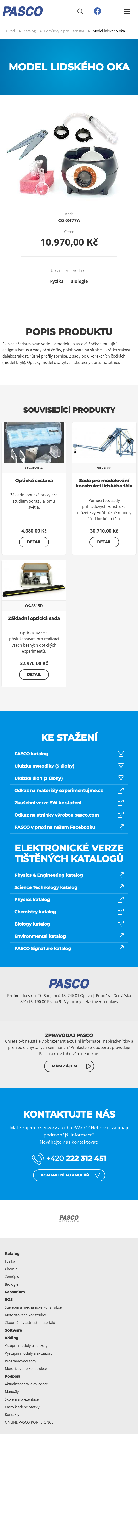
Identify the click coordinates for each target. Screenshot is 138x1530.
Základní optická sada (34, 618)
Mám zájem (64, 1066)
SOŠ (9, 1299)
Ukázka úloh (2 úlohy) (38, 778)
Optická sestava (34, 480)
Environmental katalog (40, 936)
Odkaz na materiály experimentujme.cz (58, 790)
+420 (76, 1158)
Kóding (11, 1338)
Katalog (12, 1253)
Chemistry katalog (35, 912)
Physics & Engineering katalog (48, 875)
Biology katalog (32, 924)
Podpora (12, 1376)
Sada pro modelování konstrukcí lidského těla (104, 483)
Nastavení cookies (101, 1001)
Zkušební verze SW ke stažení (47, 803)
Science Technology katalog (45, 887)
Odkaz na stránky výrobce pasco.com (56, 815)
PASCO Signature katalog (42, 948)
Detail (34, 542)
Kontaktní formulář (65, 1175)
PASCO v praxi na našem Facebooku (54, 827)
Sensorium (15, 1292)
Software (13, 1330)
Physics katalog (32, 899)
